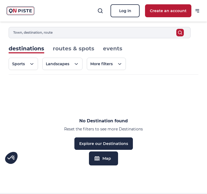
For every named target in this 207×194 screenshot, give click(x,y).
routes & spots (73, 48)
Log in (125, 10)
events (112, 48)
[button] (11, 157)
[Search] (100, 11)
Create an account (168, 10)
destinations (26, 48)
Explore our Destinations (103, 143)
